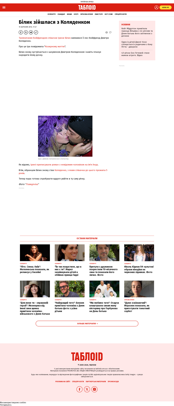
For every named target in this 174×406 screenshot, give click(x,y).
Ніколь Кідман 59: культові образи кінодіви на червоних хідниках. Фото (139, 269)
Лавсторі (99, 14)
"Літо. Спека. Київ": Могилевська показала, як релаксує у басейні (34, 269)
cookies (22, 402)
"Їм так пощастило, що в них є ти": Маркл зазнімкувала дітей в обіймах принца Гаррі (68, 270)
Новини (125, 24)
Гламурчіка (32, 184)
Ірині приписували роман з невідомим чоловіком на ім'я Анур (64, 164)
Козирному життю (55, 46)
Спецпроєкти (121, 14)
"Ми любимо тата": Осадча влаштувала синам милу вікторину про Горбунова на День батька (104, 306)
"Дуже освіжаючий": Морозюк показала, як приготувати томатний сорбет (137, 306)
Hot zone (109, 14)
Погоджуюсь (5, 405)
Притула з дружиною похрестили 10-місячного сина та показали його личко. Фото (103, 270)
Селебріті (51, 14)
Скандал (61, 14)
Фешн (69, 14)
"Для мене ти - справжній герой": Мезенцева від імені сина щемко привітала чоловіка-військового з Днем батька (35, 308)
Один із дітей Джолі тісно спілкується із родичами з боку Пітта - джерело (136, 44)
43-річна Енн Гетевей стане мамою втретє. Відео (135, 54)
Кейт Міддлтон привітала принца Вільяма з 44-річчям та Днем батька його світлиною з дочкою (137, 32)
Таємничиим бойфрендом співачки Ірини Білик (45, 37)
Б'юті (76, 14)
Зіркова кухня (86, 14)
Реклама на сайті (62, 382)
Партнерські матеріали (96, 382)
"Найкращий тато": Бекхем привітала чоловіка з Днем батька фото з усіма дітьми (69, 306)
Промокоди (113, 382)
